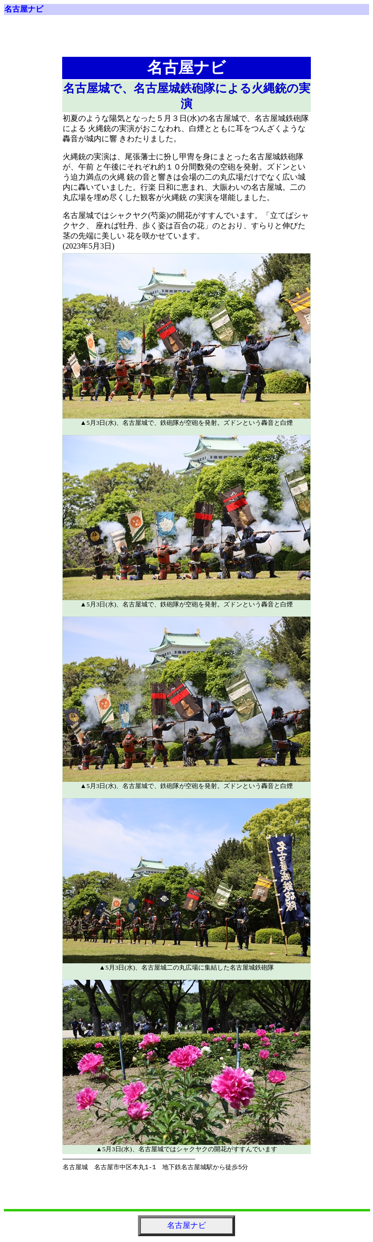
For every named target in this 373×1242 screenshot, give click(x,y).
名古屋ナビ (23, 9)
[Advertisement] (186, 39)
